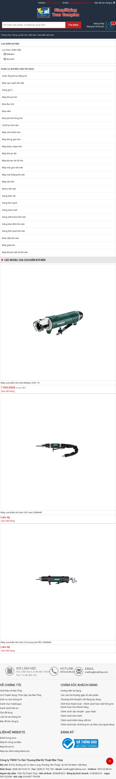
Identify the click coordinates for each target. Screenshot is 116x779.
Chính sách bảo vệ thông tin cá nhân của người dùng (87, 724)
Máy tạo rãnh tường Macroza (14, 751)
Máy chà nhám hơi (11, 132)
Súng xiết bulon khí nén (14, 217)
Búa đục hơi (8, 104)
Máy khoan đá (9, 153)
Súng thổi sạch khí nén (13, 231)
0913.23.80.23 (53, 3)
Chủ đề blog (6, 712)
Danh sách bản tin (9, 708)
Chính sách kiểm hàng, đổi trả (76, 720)
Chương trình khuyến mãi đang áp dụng (81, 699)
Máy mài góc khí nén (12, 167)
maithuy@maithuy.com (80, 3)
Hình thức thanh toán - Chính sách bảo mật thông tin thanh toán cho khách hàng (87, 705)
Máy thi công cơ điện (10, 742)
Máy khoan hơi (9, 97)
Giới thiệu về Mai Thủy (11, 690)
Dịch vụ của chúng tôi (11, 699)
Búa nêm (6, 111)
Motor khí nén (9, 188)
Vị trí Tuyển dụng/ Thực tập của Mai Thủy (20, 695)
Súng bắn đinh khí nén (13, 224)
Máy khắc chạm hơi (12, 146)
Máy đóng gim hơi (11, 139)
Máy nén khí (8, 181)
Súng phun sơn (9, 210)
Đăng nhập (99, 23)
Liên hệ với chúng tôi (10, 717)
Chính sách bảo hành (71, 715)
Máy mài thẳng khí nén (13, 174)
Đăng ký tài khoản (95, 26)
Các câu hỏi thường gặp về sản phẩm (80, 695)
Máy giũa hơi (8, 245)
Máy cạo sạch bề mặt (13, 83)
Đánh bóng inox (8, 738)
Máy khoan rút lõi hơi (12, 160)
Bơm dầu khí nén (10, 238)
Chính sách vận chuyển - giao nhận (78, 711)
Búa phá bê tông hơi (12, 118)
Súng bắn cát (9, 196)
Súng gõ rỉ (7, 90)
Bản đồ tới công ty (105, 3)
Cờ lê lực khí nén (10, 125)
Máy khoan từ (7, 746)
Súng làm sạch (9, 203)
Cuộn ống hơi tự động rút (14, 76)
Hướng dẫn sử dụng (71, 690)
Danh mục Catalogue (10, 703)
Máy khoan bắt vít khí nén (15, 252)
